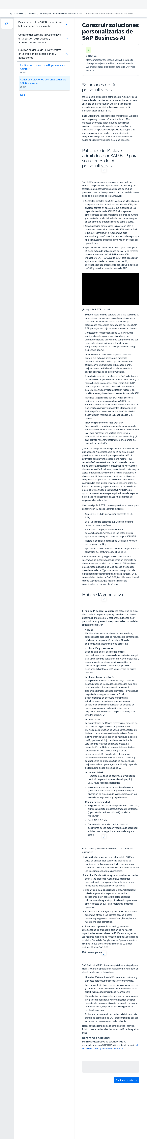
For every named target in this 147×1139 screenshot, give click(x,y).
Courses (32, 13)
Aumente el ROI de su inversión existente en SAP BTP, (109, 516)
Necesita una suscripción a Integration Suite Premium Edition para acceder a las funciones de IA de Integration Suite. (110, 1029)
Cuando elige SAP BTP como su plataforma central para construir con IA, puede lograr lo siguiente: (110, 507)
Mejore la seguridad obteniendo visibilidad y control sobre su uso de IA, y (111, 542)
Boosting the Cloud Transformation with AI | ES (61, 13)
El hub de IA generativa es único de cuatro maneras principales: (107, 850)
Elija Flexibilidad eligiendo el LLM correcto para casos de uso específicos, (109, 523)
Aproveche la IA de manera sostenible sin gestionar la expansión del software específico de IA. (112, 550)
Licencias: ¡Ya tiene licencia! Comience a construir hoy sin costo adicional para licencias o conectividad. (111, 979)
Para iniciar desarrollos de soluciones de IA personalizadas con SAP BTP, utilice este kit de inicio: (110, 1045)
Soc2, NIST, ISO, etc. (98, 820)
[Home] (11, 14)
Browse (20, 13)
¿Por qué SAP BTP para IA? (96, 309)
